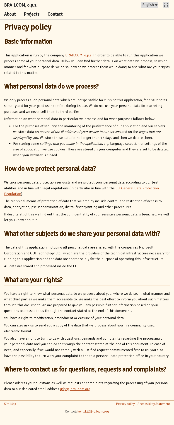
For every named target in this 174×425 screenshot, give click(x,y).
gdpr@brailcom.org (75, 389)
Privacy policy (27, 27)
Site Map (10, 404)
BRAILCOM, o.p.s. (78, 55)
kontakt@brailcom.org (93, 411)
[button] (149, 5)
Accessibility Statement (154, 404)
